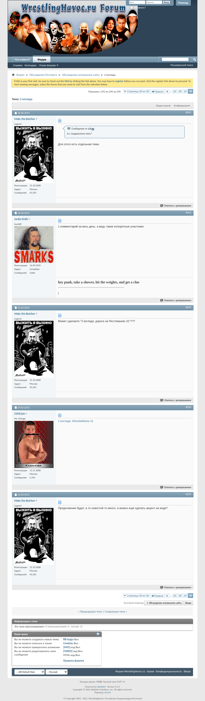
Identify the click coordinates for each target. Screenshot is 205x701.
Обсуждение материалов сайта (80, 74)
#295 (188, 494)
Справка (17, 65)
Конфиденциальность (169, 671)
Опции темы (162, 105)
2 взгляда (26, 99)
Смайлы (68, 643)
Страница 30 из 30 (138, 91)
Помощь (183, 2)
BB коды (68, 639)
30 (190, 91)
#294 (188, 407)
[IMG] (66, 647)
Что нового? (22, 59)
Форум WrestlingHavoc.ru (130, 671)
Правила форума (73, 660)
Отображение (181, 105)
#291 (188, 112)
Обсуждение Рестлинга (43, 74)
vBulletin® (102, 686)
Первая (157, 91)
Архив (150, 671)
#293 (188, 307)
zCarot (107, 692)
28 (179, 91)
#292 (188, 212)
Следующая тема (115, 611)
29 (185, 91)
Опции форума (47, 65)
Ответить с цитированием (176, 205)
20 (174, 91)
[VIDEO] (68, 651)
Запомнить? (138, 8)
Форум (41, 59)
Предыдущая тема (91, 611)
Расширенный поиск (181, 65)
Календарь (31, 65)
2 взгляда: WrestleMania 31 (75, 421)
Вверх (188, 603)
